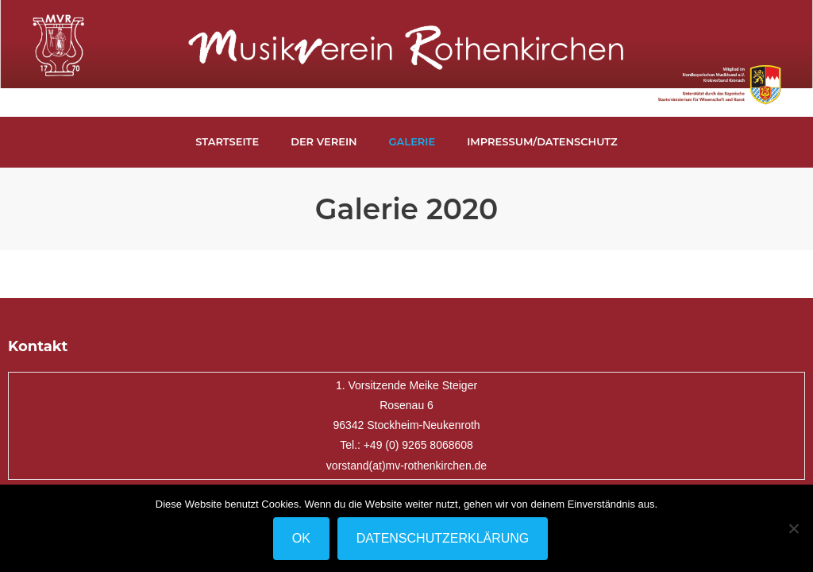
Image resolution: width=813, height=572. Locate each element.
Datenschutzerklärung (443, 538)
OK (301, 538)
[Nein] (793, 528)
